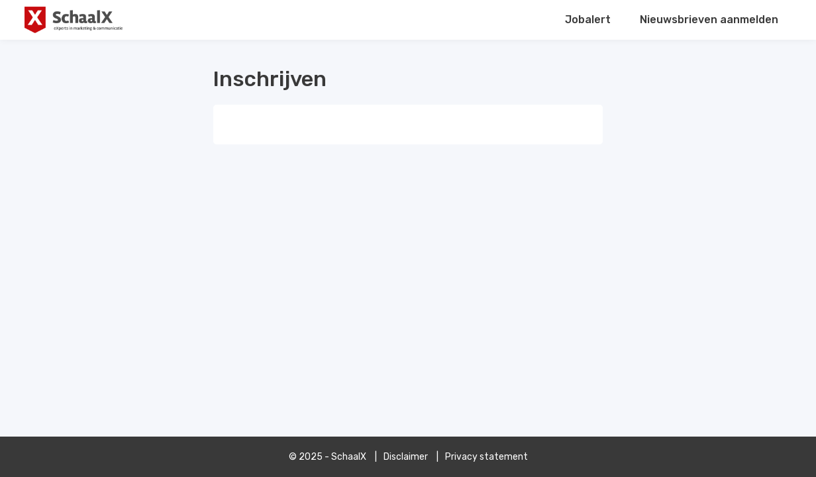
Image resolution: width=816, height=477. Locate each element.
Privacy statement (486, 456)
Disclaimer (405, 456)
